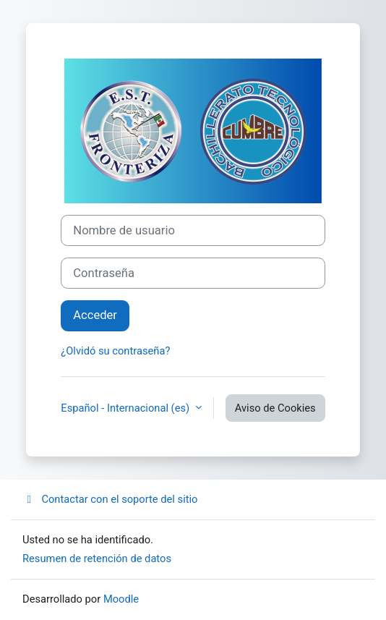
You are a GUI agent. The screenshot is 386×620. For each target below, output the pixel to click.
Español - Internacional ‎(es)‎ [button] (126, 408)
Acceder (95, 315)
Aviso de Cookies (275, 408)
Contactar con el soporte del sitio (110, 499)
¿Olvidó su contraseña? (115, 350)
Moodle (121, 599)
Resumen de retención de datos (96, 558)
